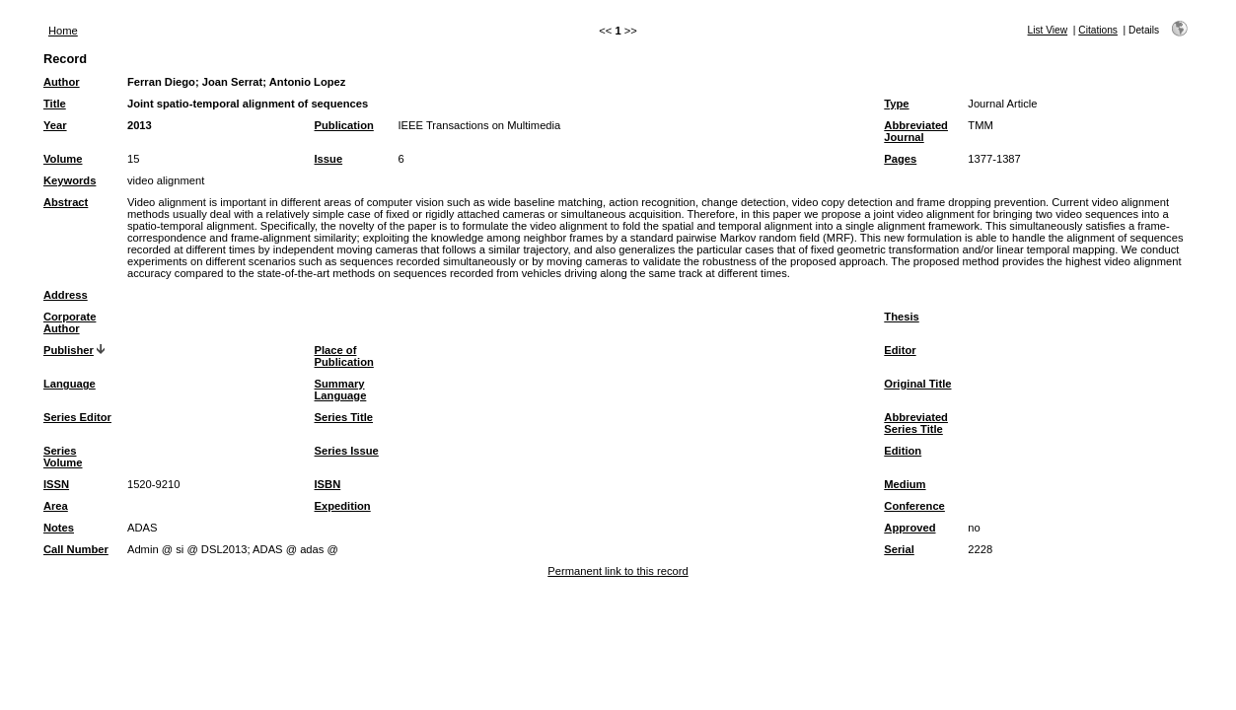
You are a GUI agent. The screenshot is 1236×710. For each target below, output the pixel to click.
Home (63, 30)
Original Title (917, 384)
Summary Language (341, 389)
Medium (904, 484)
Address (65, 295)
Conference (914, 506)
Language (69, 384)
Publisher (68, 350)
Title (54, 103)
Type (896, 103)
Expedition (343, 506)
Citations (1098, 30)
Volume (63, 159)
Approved (909, 527)
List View (1048, 30)
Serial (898, 549)
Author (61, 82)
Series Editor (77, 417)
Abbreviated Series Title (916, 423)
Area (55, 506)
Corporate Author (69, 322)
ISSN (56, 484)
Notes (58, 527)
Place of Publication (344, 356)
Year (55, 125)
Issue (329, 159)
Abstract (65, 202)
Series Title (344, 417)
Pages (900, 159)
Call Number (76, 549)
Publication (344, 125)
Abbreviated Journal (916, 131)
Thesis (901, 316)
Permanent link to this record (617, 571)
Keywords (69, 180)
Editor (899, 350)
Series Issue (347, 451)
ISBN (328, 484)
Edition (902, 451)
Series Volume (63, 456)
